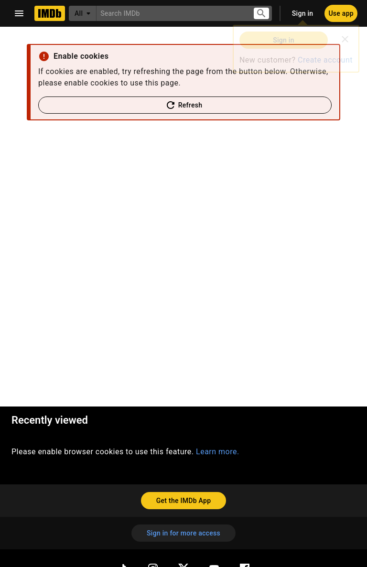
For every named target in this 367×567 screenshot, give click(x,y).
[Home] (49, 13)
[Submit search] (261, 14)
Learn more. (217, 451)
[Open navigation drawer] (19, 13)
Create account (325, 59)
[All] (83, 13)
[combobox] (171, 13)
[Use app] (340, 13)
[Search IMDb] (171, 13)
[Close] (345, 39)
